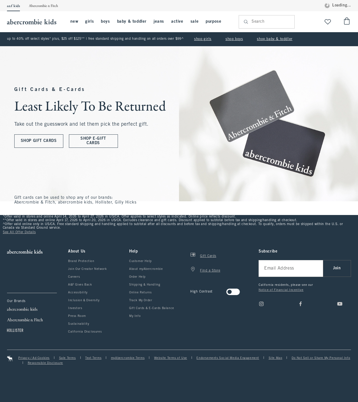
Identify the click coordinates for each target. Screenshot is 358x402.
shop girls (202, 39)
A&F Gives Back (80, 284)
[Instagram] (261, 304)
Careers (74, 276)
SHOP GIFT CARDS (39, 141)
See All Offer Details (19, 232)
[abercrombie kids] (34, 21)
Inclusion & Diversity (84, 300)
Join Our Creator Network (87, 269)
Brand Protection (81, 261)
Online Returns (140, 292)
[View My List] (328, 21)
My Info (135, 316)
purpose (213, 22)
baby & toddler (132, 22)
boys (105, 22)
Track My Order (140, 300)
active (177, 22)
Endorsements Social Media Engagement (227, 358)
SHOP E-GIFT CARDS (93, 141)
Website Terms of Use (170, 358)
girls (89, 22)
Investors (75, 308)
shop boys (234, 39)
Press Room (77, 316)
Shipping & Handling (144, 284)
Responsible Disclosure (45, 363)
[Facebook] (300, 304)
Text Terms (93, 358)
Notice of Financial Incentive (281, 290)
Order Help (137, 276)
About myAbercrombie (146, 269)
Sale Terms (67, 358)
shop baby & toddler (274, 39)
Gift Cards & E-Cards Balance (151, 308)
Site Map (275, 358)
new (74, 22)
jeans (159, 22)
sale (194, 22)
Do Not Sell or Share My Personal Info (321, 358)
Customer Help (140, 261)
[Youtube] (340, 304)
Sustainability (78, 323)
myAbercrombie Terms (128, 358)
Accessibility (78, 292)
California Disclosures (85, 331)
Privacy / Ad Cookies (34, 358)
